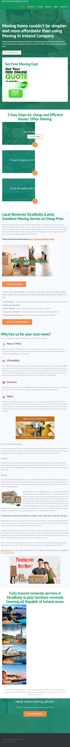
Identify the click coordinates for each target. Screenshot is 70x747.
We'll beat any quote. (12, 53)
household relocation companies (36, 692)
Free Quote (31, 8)
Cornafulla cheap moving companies (15, 692)
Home (23, 8)
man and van (38, 694)
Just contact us (7, 550)
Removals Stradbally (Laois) (15, 3)
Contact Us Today (14, 284)
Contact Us (64, 8)
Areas (56, 8)
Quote (7, 741)
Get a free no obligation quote (42, 239)
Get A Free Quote (35, 714)
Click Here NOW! (35, 137)
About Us (48, 8)
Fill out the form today (17, 322)
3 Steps (40, 8)
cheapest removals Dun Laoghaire (54, 690)
